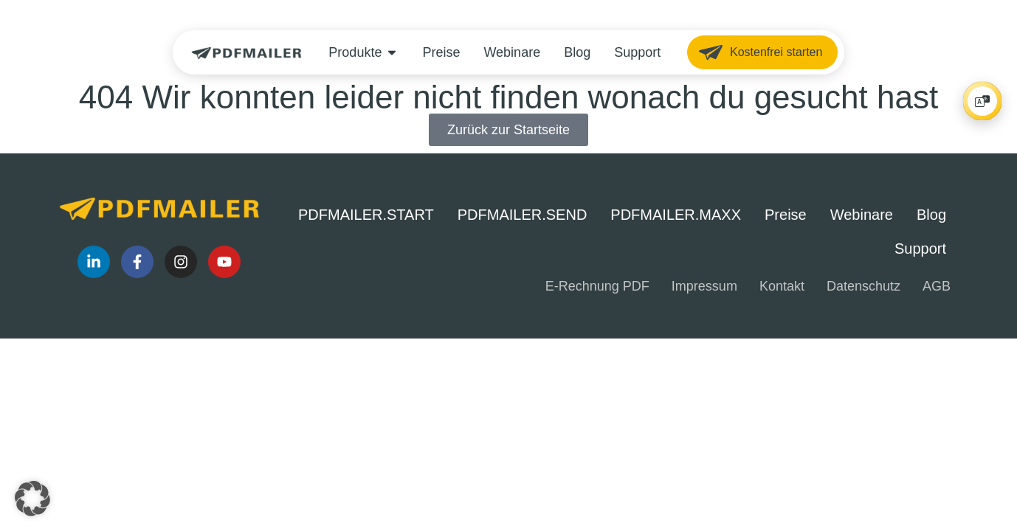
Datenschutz (863, 286)
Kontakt (781, 286)
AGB (937, 286)
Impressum (704, 286)
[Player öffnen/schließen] (982, 101)
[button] (32, 498)
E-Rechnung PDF (597, 286)
